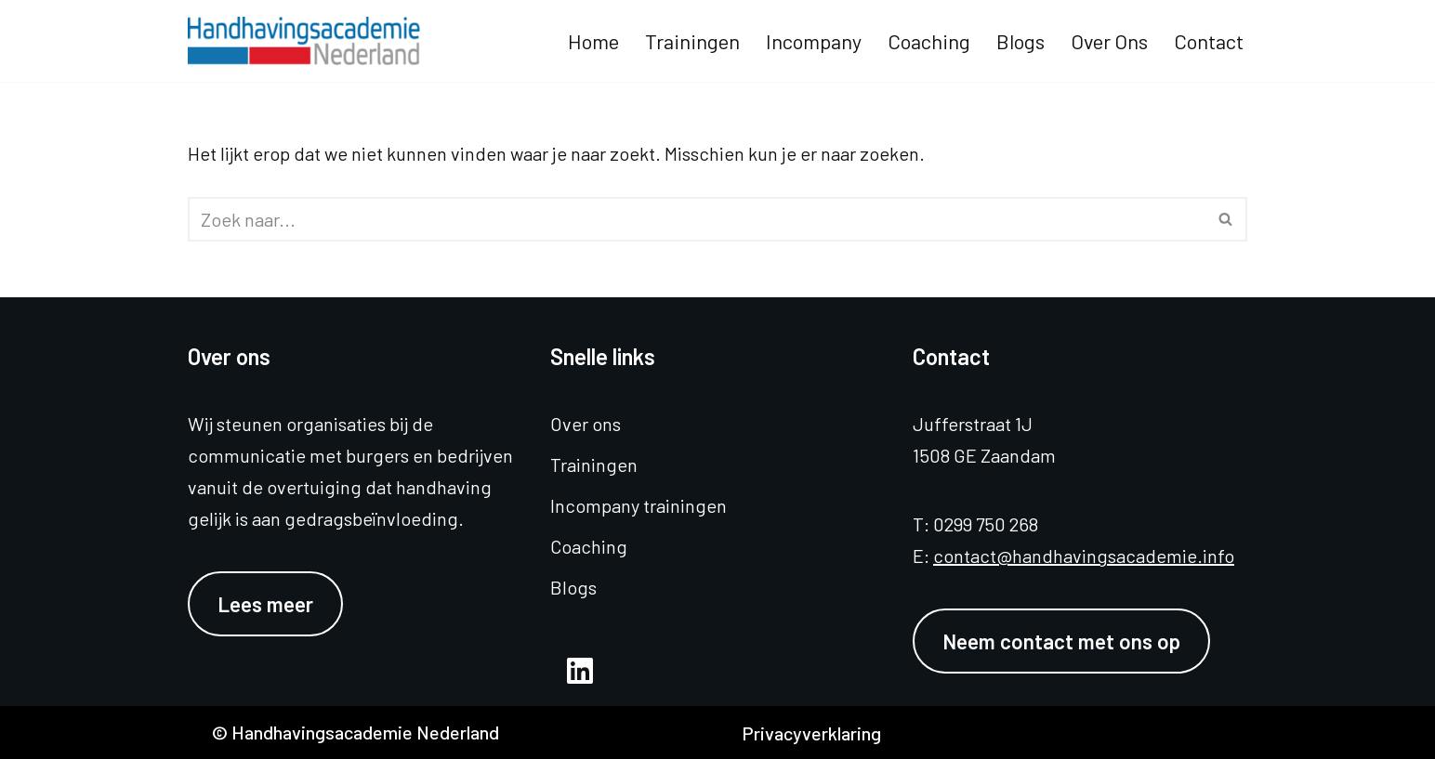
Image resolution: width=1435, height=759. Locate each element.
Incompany (814, 41)
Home (593, 41)
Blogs (1020, 41)
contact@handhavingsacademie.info (1083, 555)
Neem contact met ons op (1061, 641)
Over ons (1109, 41)
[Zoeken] (696, 219)
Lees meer (265, 604)
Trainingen (692, 41)
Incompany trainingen (638, 505)
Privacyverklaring (811, 733)
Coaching (929, 41)
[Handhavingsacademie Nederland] (308, 41)
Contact (1209, 41)
